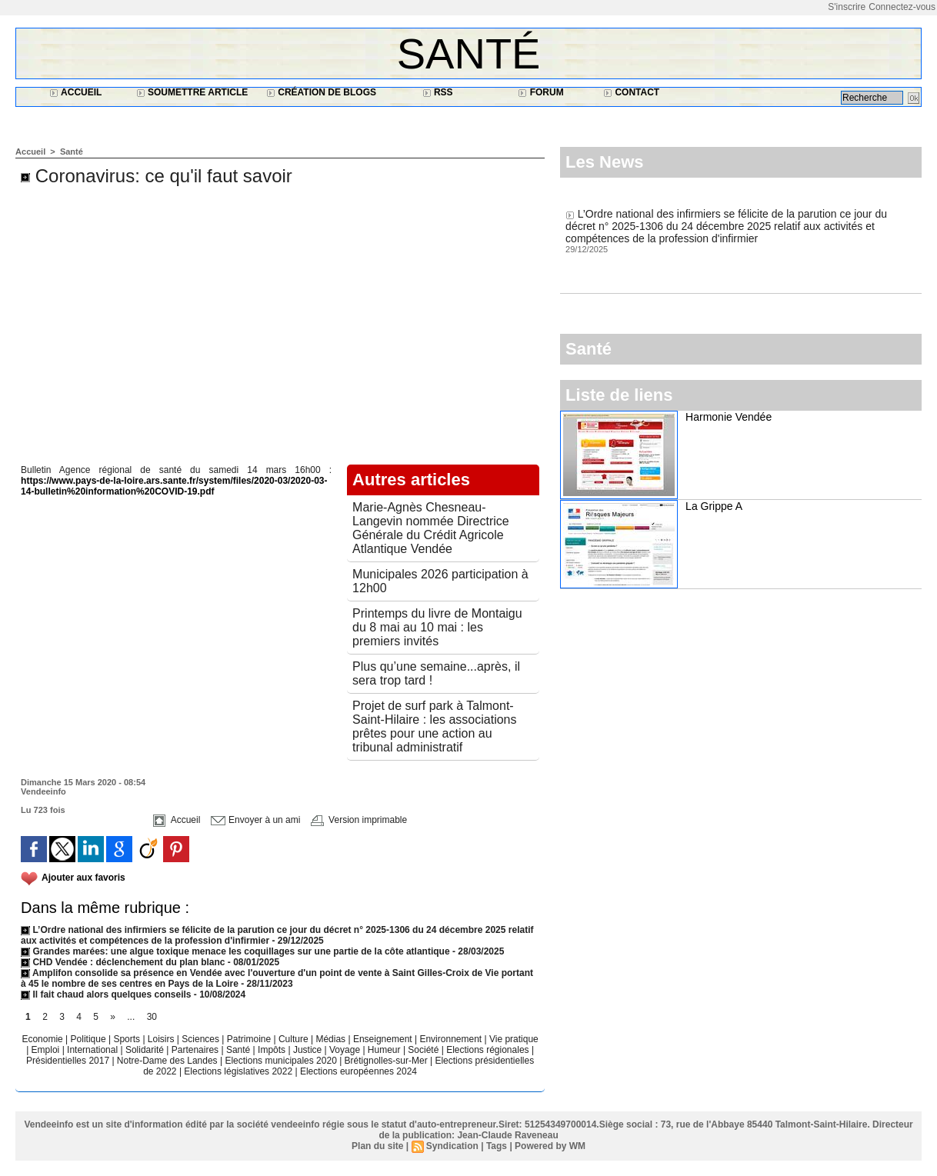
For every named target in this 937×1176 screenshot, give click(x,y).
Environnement (450, 1039)
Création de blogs (321, 92)
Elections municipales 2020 (280, 1060)
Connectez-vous (902, 7)
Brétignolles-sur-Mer (387, 1060)
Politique (89, 1039)
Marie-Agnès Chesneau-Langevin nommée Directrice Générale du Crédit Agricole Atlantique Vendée (430, 528)
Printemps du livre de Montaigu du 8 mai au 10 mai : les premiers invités (437, 627)
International (93, 1049)
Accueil (75, 92)
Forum (540, 92)
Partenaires (197, 1049)
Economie (43, 1039)
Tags (496, 1146)
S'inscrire (846, 7)
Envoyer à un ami (256, 820)
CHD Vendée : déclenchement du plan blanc (123, 962)
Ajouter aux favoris (83, 877)
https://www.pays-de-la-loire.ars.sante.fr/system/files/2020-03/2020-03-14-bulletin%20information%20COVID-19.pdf (174, 486)
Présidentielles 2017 (69, 1060)
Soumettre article (192, 92)
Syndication (452, 1146)
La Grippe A (713, 506)
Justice (309, 1049)
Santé (469, 53)
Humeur (385, 1049)
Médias (331, 1039)
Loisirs (162, 1039)
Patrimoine (250, 1039)
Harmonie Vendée (728, 417)
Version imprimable (359, 820)
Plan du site (377, 1146)
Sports (127, 1039)
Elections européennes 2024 (358, 1071)
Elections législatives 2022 (238, 1071)
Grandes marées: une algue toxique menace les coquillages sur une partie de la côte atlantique (235, 951)
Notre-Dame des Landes (168, 1060)
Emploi (47, 1049)
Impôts (271, 1049)
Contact (631, 92)
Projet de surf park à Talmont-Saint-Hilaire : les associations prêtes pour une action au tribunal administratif (434, 726)
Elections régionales (489, 1049)
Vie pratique (514, 1039)
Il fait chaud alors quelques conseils (107, 994)
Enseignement (384, 1039)
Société (423, 1049)
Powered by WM (550, 1146)
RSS (437, 92)
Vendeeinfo (43, 791)
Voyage (344, 1049)
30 (152, 1016)
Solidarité (145, 1049)
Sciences (202, 1039)
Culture (294, 1039)
